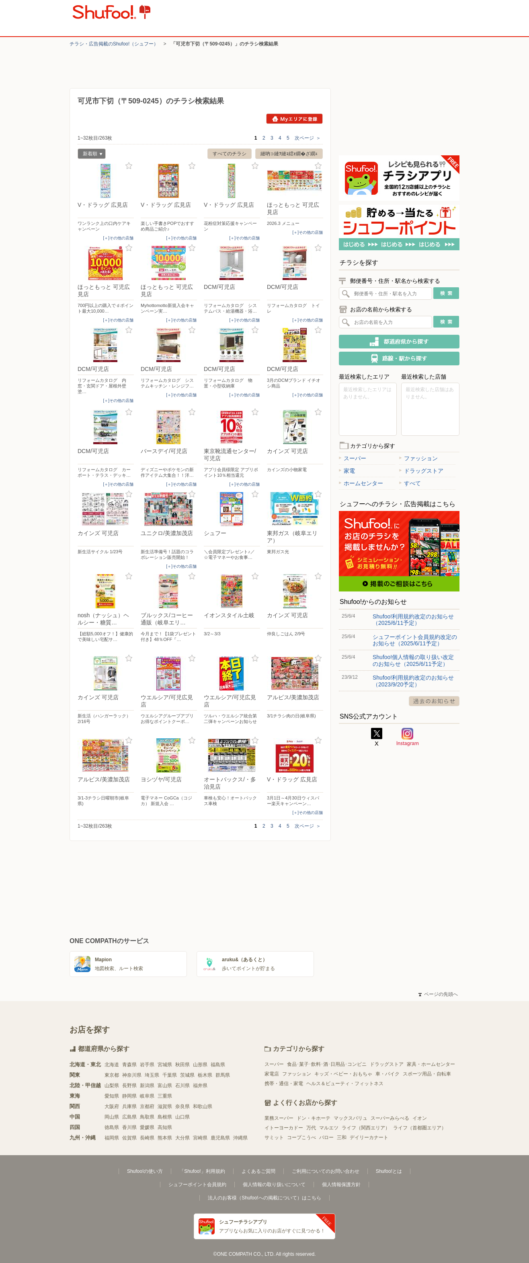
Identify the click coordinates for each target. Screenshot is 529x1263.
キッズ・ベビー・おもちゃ (343, 1074)
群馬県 (222, 1075)
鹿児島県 (220, 1138)
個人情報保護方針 (341, 1184)
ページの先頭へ (438, 994)
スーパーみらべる (390, 1118)
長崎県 (147, 1138)
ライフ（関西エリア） (366, 1128)
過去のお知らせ (434, 701)
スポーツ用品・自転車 (427, 1074)
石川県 (182, 1085)
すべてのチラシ (229, 154)
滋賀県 (165, 1106)
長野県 (129, 1085)
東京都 (112, 1075)
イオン (419, 1118)
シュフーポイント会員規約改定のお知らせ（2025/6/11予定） (415, 640)
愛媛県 (147, 1127)
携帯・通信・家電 (283, 1083)
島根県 (165, 1117)
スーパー (352, 458)
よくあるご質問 (258, 1171)
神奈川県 (131, 1075)
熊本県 (165, 1138)
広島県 (129, 1117)
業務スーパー (278, 1118)
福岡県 (112, 1138)
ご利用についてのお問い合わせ (325, 1171)
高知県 (165, 1127)
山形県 (200, 1064)
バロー (326, 1137)
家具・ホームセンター (431, 1064)
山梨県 (112, 1085)
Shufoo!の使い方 (145, 1171)
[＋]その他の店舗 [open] (118, 238)
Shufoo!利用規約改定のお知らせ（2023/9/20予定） (413, 680)
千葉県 (169, 1075)
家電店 (271, 1074)
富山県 (165, 1085)
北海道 (112, 1064)
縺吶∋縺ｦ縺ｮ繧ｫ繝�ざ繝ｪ (289, 154)
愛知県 (112, 1096)
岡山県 (112, 1117)
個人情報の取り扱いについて (274, 1184)
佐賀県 (129, 1138)
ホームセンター (361, 483)
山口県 (182, 1117)
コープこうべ (301, 1137)
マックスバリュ (350, 1118)
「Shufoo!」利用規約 (202, 1171)
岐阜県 (147, 1096)
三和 (342, 1137)
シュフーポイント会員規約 (197, 1184)
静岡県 (129, 1096)
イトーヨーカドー (283, 1128)
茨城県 (187, 1075)
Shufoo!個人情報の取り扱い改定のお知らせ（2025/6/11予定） (413, 660)
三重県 (165, 1096)
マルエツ (328, 1128)
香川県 (129, 1127)
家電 (347, 471)
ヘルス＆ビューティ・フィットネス (344, 1083)
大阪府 (112, 1106)
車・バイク (387, 1074)
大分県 (182, 1138)
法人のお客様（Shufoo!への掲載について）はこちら (264, 1198)
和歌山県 (202, 1106)
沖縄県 (240, 1138)
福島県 (218, 1064)
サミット (274, 1137)
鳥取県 (147, 1117)
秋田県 (182, 1064)
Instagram (407, 737)
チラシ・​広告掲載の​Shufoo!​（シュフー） (114, 44)
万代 (311, 1128)
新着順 (90, 155)
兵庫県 (129, 1106)
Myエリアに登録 (294, 118)
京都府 (147, 1106)
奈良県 (182, 1106)
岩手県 (147, 1064)
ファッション (418, 458)
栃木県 (205, 1075)
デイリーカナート (369, 1137)
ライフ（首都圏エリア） (419, 1128)
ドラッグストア (421, 471)
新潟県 (147, 1085)
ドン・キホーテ (313, 1118)
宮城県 (165, 1064)
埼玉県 (152, 1075)
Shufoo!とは (389, 1171)
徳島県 (112, 1127)
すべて (410, 483)
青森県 (129, 1064)
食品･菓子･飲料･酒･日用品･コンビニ (327, 1064)
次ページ (308, 138)
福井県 (200, 1085)
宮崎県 (200, 1138)
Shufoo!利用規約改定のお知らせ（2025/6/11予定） (413, 619)
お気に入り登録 (129, 166)
